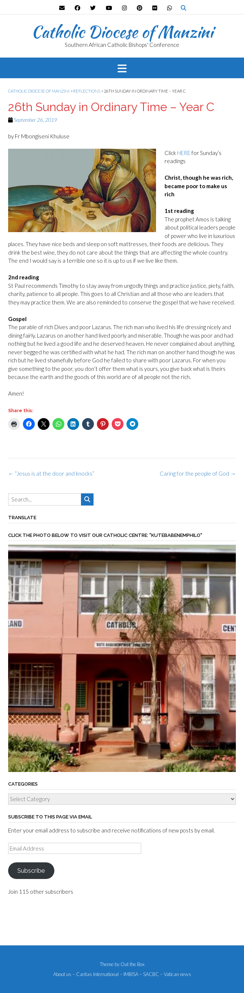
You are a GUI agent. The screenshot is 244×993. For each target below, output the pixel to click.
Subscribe (31, 870)
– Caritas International (95, 974)
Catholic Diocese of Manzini (122, 31)
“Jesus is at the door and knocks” (51, 473)
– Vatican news (175, 974)
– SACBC (149, 974)
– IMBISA (129, 974)
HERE (183, 152)
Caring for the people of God (198, 473)
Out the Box (133, 964)
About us (62, 974)
